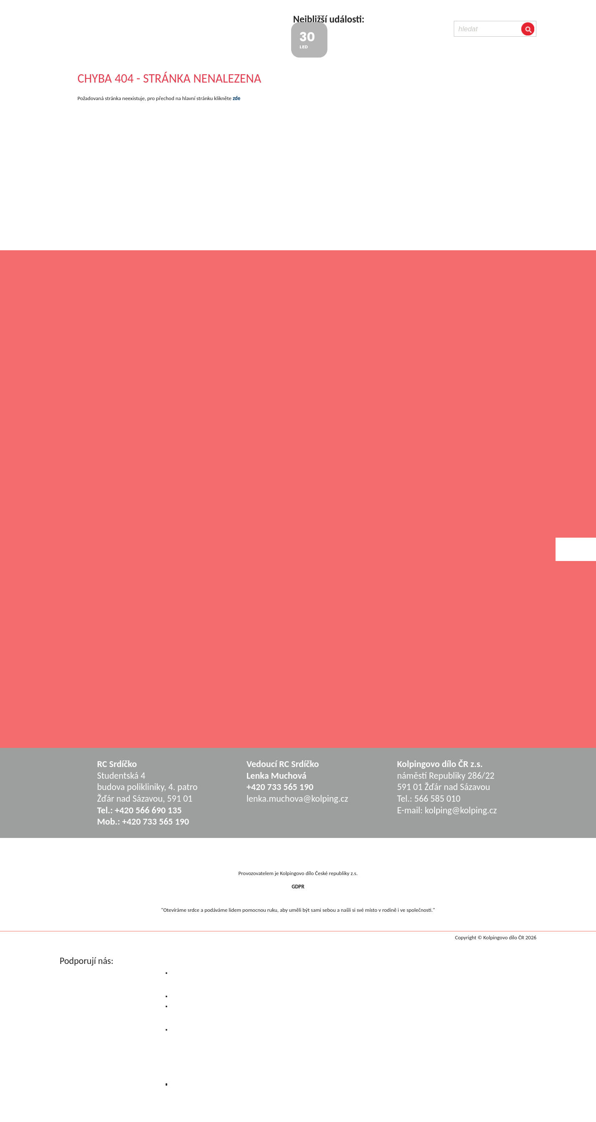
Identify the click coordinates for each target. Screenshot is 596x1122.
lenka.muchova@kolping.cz (297, 798)
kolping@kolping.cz (461, 810)
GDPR (298, 886)
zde (236, 98)
